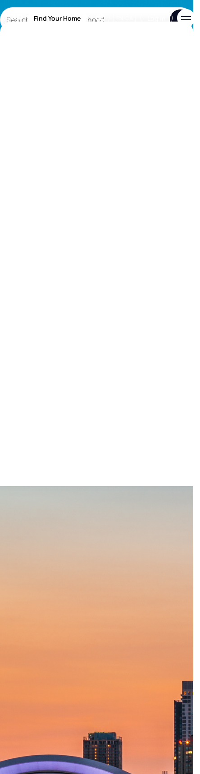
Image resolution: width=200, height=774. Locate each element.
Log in (156, 18)
